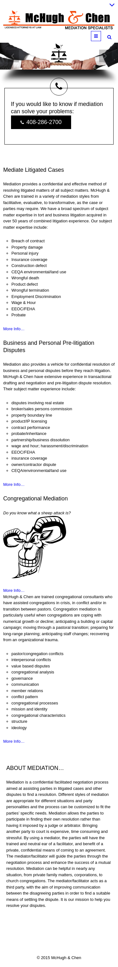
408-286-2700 (41, 122)
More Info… (14, 328)
